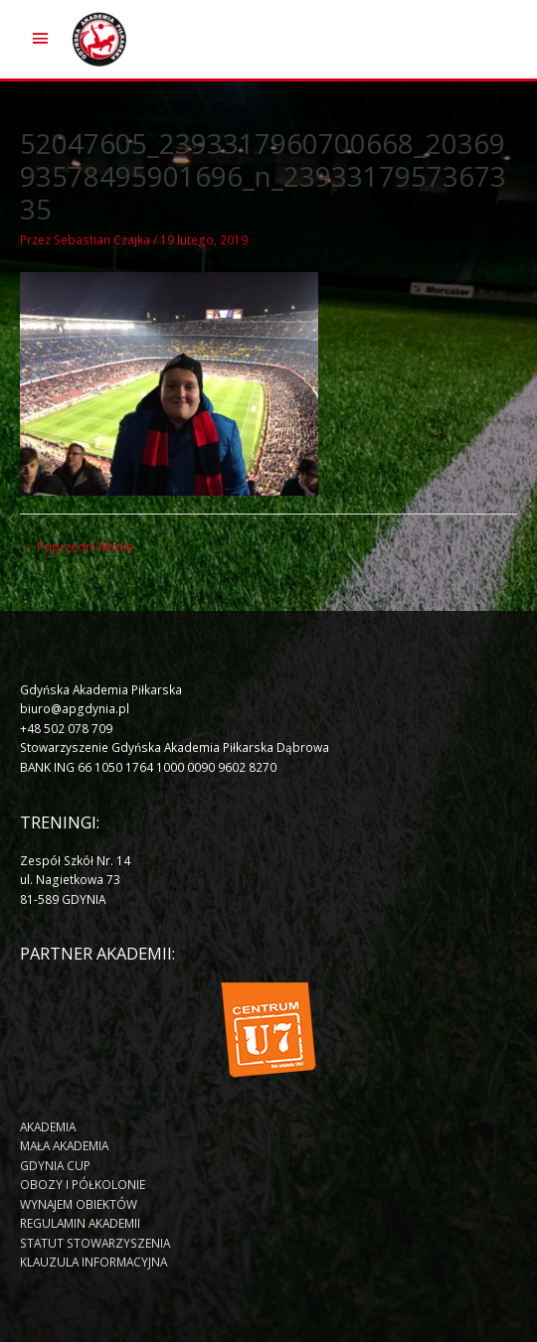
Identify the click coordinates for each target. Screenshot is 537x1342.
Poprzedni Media (77, 546)
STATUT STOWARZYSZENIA (95, 1243)
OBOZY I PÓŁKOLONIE (82, 1184)
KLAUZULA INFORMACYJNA (93, 1261)
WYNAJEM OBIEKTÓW (78, 1204)
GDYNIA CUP (55, 1165)
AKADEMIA (48, 1126)
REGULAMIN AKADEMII (80, 1223)
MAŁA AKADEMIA (64, 1145)
